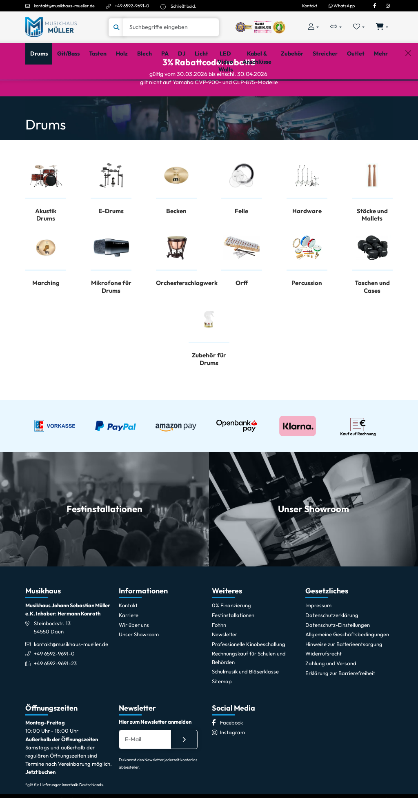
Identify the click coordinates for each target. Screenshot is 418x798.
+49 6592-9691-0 (132, 6)
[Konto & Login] (313, 27)
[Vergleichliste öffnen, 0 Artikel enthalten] (336, 27)
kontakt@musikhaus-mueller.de (64, 6)
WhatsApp (342, 6)
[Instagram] (388, 6)
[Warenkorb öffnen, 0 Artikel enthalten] (382, 27)
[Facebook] (374, 6)
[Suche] (171, 27)
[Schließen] (408, 91)
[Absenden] (184, 772)
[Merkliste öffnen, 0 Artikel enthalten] (359, 27)
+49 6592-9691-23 (55, 696)
